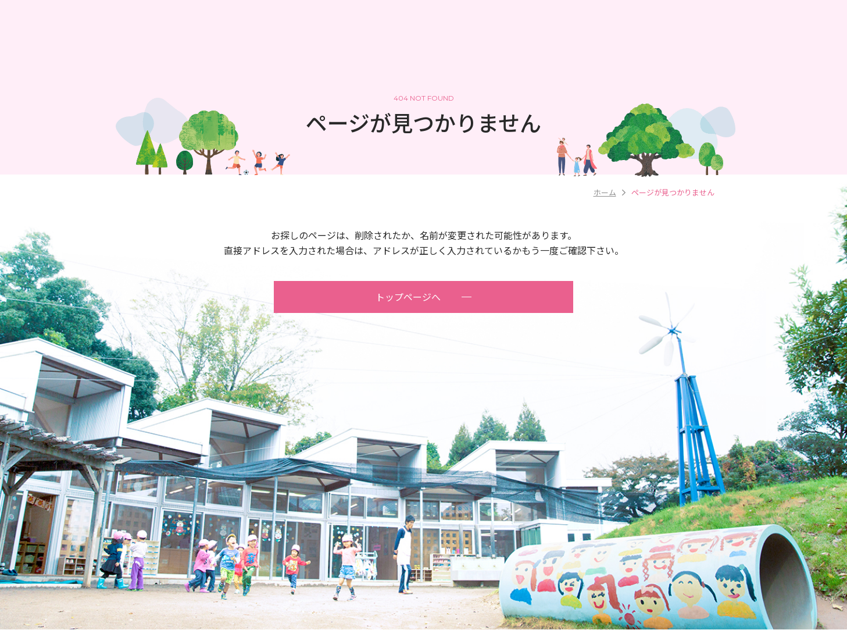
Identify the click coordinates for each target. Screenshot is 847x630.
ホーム (605, 192)
